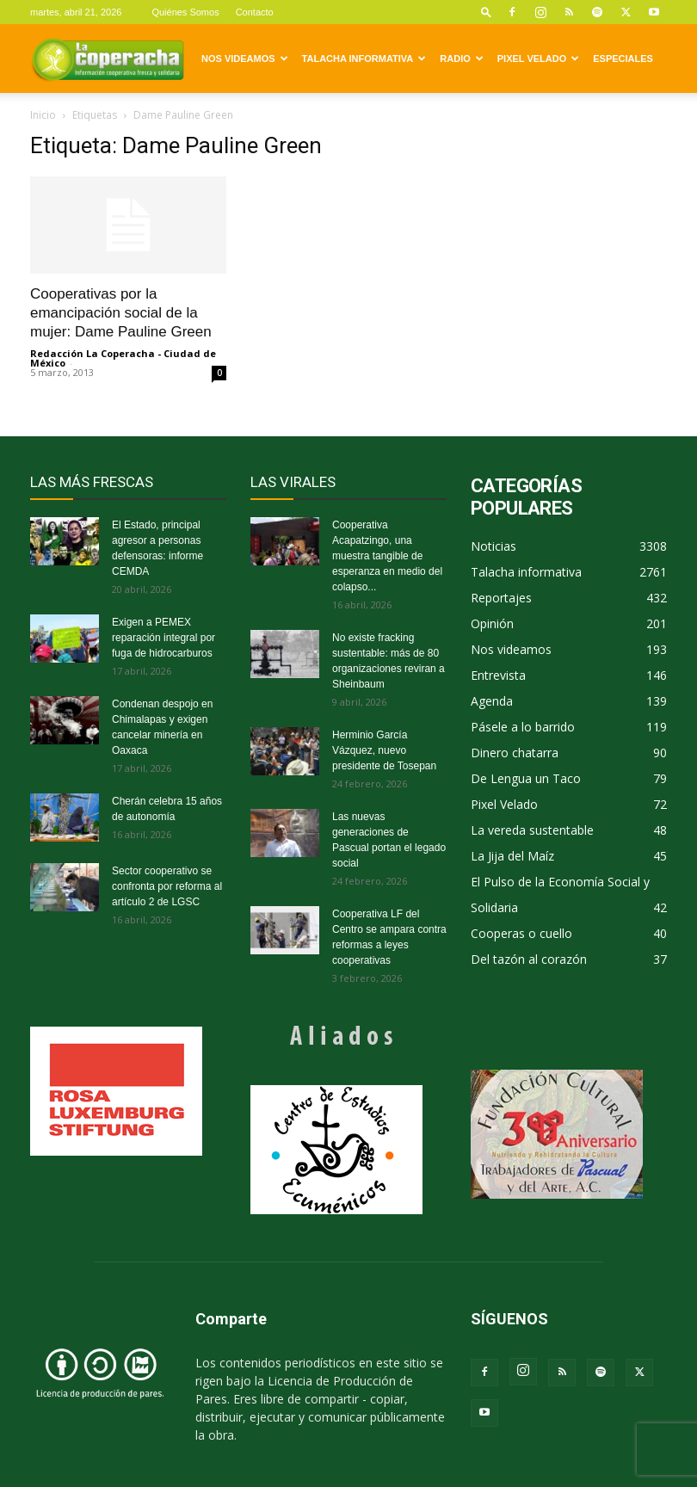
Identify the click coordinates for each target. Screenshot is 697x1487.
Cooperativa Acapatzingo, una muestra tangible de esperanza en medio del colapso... (387, 556)
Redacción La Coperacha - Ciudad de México (123, 358)
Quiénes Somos (185, 12)
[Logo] (107, 58)
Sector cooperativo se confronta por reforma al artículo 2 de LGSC (167, 886)
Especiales (623, 58)
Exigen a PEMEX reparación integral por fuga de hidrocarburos (163, 637)
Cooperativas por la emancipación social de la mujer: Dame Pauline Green (121, 313)
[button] (486, 11)
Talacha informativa (364, 58)
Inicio (43, 115)
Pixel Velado (538, 58)
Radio (461, 58)
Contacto (255, 12)
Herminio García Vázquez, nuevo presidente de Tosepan (384, 750)
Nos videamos (244, 58)
